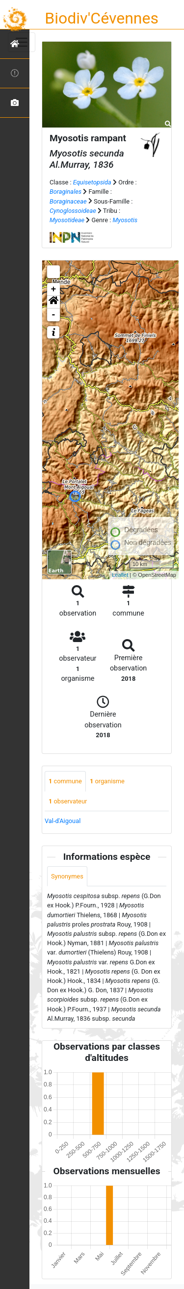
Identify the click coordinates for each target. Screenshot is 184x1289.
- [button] (53, 315)
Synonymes (67, 876)
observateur (68, 801)
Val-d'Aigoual (62, 821)
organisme (107, 781)
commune (65, 781)
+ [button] (53, 289)
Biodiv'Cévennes (101, 18)
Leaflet (120, 575)
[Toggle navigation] (21, 42)
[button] (53, 302)
